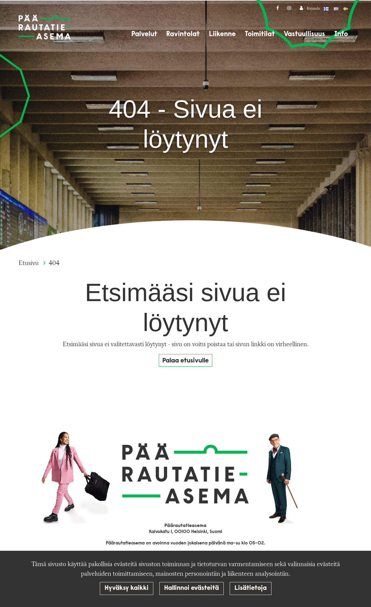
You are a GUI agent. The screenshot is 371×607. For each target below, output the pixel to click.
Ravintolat (183, 34)
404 (54, 263)
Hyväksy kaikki (127, 588)
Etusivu (29, 263)
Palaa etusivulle (185, 361)
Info (341, 34)
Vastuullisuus (304, 34)
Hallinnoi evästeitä (191, 588)
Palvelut (144, 34)
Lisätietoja (251, 588)
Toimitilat (260, 34)
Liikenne (222, 34)
